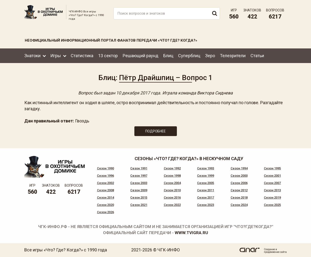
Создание (269, 249)
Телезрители (233, 55)
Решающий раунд (140, 55)
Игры (55, 55)
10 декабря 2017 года (138, 92)
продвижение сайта (275, 252)
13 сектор (108, 55)
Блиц (168, 55)
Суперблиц (189, 55)
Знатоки (32, 55)
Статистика (82, 55)
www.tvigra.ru (191, 232)
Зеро (210, 55)
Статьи (257, 55)
